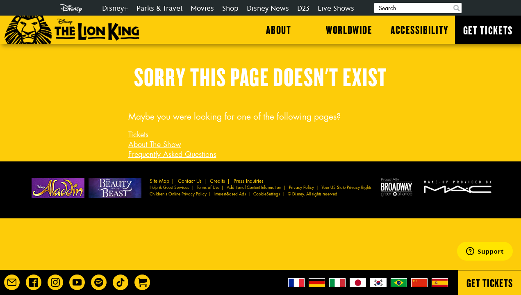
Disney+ (115, 8)
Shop (230, 8)
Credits (217, 181)
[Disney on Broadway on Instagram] (55, 282)
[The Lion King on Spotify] (99, 282)
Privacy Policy (301, 188)
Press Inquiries (249, 181)
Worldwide (349, 29)
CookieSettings (266, 194)
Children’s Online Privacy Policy (178, 194)
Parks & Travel (159, 8)
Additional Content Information (254, 188)
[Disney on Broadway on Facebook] (33, 282)
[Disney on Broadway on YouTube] (77, 282)
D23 (303, 8)
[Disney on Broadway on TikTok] (120, 282)
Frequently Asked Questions (172, 154)
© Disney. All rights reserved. (313, 194)
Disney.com (71, 8)
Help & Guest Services (169, 188)
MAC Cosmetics (459, 186)
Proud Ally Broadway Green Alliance (397, 186)
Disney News (268, 8)
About (278, 29)
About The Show (154, 144)
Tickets (138, 134)
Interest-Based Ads (230, 194)
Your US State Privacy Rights (346, 188)
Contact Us (190, 181)
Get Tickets (488, 30)
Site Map (159, 181)
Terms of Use (208, 188)
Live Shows (336, 8)
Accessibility (420, 29)
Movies (202, 8)
